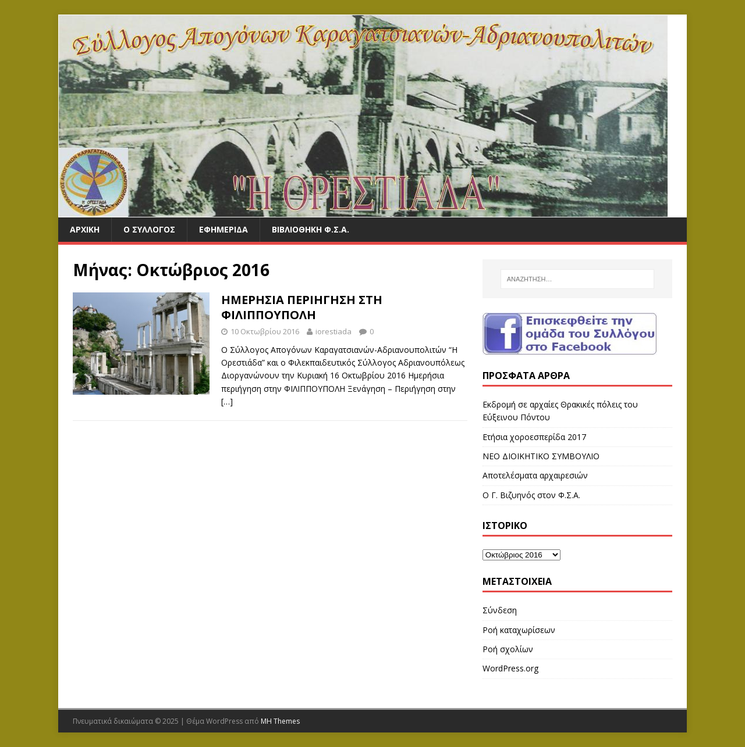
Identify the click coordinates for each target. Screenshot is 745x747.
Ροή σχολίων (508, 649)
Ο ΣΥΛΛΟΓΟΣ (149, 229)
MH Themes (280, 721)
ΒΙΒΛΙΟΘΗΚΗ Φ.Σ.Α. (310, 229)
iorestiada (333, 331)
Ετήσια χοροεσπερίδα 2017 (534, 436)
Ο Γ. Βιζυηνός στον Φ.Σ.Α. (531, 495)
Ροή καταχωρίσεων (519, 629)
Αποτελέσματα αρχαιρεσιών (535, 475)
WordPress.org (510, 668)
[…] (227, 401)
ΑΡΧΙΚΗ (85, 229)
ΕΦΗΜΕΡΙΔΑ (223, 229)
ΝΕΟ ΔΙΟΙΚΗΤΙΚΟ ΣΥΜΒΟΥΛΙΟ (541, 456)
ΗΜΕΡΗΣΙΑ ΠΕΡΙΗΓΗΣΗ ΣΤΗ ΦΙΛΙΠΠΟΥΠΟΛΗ (301, 307)
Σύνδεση (500, 610)
